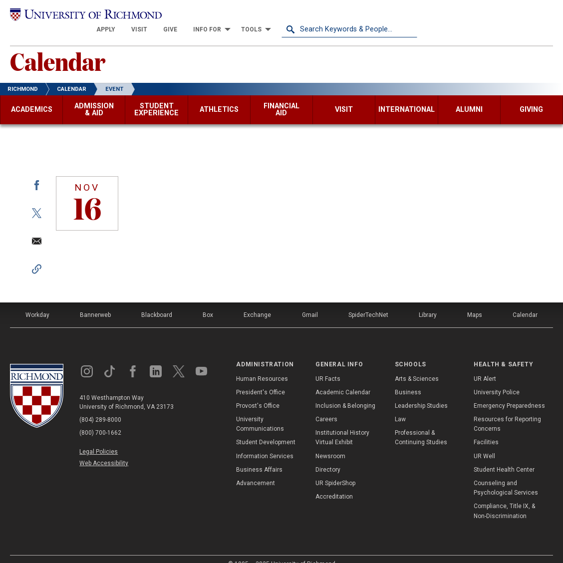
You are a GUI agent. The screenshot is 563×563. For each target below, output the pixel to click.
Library (428, 301)
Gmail (310, 301)
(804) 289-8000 (100, 406)
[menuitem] (241, 16)
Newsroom (330, 442)
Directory (327, 456)
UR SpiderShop (335, 469)
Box (208, 301)
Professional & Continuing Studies (421, 424)
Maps (474, 301)
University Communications (260, 410)
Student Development (265, 429)
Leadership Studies (421, 392)
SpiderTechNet (368, 301)
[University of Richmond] (78, 16)
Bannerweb (95, 301)
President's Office (260, 378)
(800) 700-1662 (100, 419)
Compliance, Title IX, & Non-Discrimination (504, 498)
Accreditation (334, 483)
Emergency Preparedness (509, 392)
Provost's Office (258, 392)
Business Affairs (259, 456)
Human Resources (262, 365)
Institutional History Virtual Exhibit (342, 424)
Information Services (264, 442)
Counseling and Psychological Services (506, 474)
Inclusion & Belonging (345, 392)
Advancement (255, 469)
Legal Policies (98, 438)
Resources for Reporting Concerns (507, 410)
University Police (497, 378)
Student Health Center (504, 456)
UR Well (484, 442)
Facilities (486, 429)
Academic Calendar (342, 378)
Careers (326, 405)
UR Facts (327, 365)
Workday (37, 301)
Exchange (257, 301)
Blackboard (156, 301)
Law (400, 405)
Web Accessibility (103, 450)
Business (408, 378)
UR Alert (485, 365)
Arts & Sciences (417, 365)
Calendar (57, 47)
